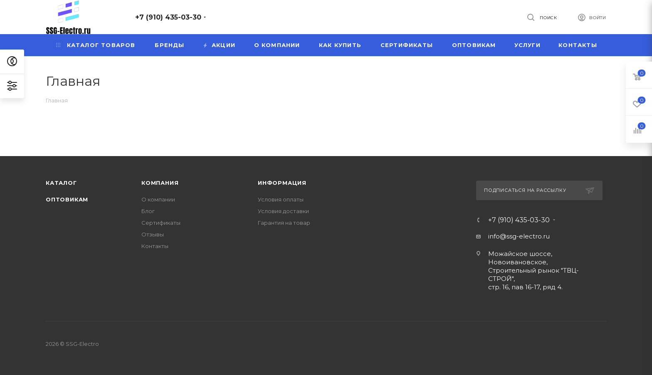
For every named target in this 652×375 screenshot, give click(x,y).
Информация (282, 182)
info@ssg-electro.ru (519, 236)
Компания (159, 182)
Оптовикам (67, 199)
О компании (158, 199)
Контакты (154, 246)
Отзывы (152, 234)
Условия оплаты (281, 199)
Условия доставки (283, 211)
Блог (148, 211)
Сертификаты (160, 222)
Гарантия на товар (284, 222)
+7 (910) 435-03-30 (168, 17)
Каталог (61, 182)
